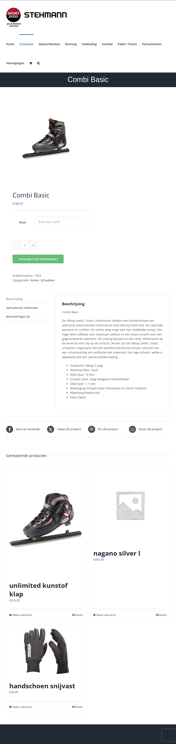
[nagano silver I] (130, 505)
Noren (35, 280)
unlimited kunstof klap (38, 589)
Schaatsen (48, 280)
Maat (22, 222)
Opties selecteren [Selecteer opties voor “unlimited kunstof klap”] (22, 615)
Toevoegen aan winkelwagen (38, 259)
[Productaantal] (25, 245)
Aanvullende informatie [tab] (22, 308)
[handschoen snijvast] (46, 651)
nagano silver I (116, 553)
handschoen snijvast (42, 685)
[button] (38, 62)
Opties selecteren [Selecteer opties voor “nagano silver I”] (106, 615)
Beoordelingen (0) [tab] (18, 316)
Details (79, 615)
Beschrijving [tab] (14, 299)
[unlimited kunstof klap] (46, 521)
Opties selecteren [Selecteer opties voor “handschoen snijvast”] (22, 707)
